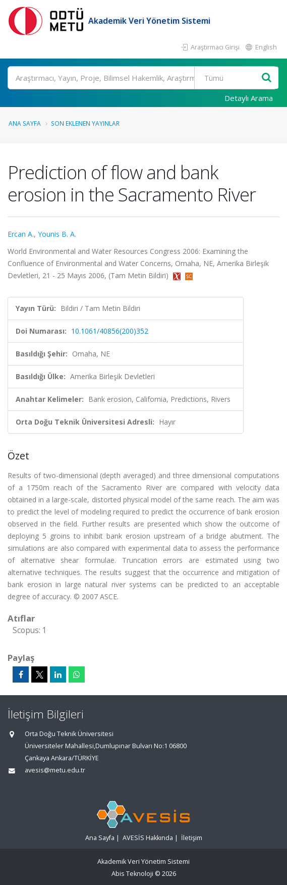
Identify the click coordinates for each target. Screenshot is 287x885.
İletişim (191, 838)
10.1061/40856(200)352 (109, 331)
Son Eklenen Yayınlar (85, 123)
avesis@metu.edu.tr (55, 770)
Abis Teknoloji (132, 873)
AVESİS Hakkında (148, 838)
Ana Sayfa (25, 123)
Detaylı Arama (248, 98)
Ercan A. (21, 234)
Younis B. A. (57, 234)
